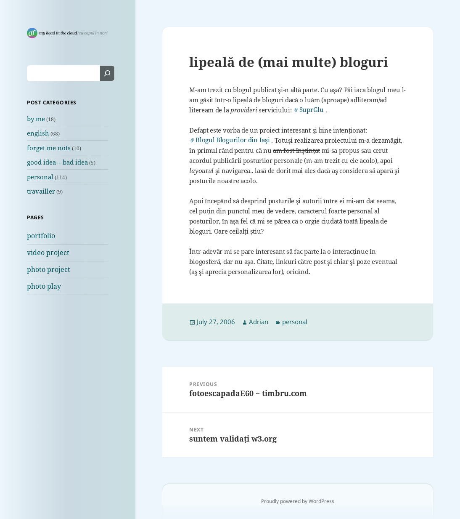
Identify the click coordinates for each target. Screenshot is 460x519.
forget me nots (49, 148)
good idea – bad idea (57, 162)
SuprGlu (311, 110)
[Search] (107, 73)
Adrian (258, 321)
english (38, 133)
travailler (41, 191)
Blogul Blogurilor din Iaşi (233, 140)
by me (36, 118)
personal (40, 177)
